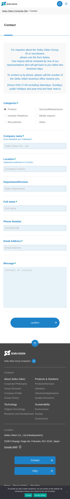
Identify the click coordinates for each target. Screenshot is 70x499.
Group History (11, 398)
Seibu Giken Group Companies (17, 361)
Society (39, 413)
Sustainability (42, 404)
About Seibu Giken (14, 379)
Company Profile (13, 393)
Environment (41, 409)
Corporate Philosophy (15, 383)
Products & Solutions (46, 379)
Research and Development (19, 413)
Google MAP (11, 447)
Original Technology (14, 409)
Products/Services (44, 383)
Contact (35, 460)
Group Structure (12, 388)
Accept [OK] (28, 495)
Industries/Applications (47, 393)
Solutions (40, 388)
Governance (41, 418)
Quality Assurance (44, 398)
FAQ (35, 471)
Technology (10, 404)
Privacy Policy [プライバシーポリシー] (40, 495)
